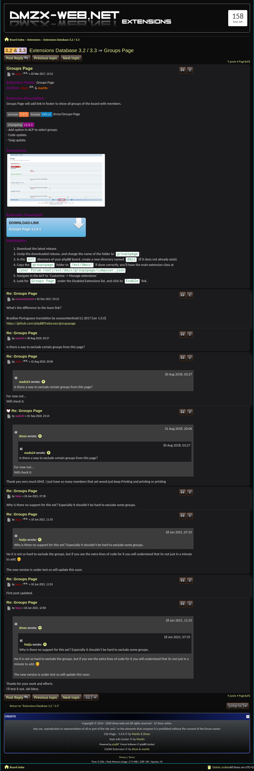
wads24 (20, 338)
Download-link (24, 223)
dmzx (18, 74)
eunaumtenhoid (24, 299)
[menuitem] (218, 767)
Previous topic (45, 58)
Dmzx (146, 734)
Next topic (71, 58)
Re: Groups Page (21, 293)
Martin (136, 734)
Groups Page (119, 50)
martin (43, 88)
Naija (18, 496)
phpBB (115, 744)
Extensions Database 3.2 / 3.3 (63, 50)
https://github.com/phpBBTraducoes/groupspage (41, 323)
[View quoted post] (43, 381)
